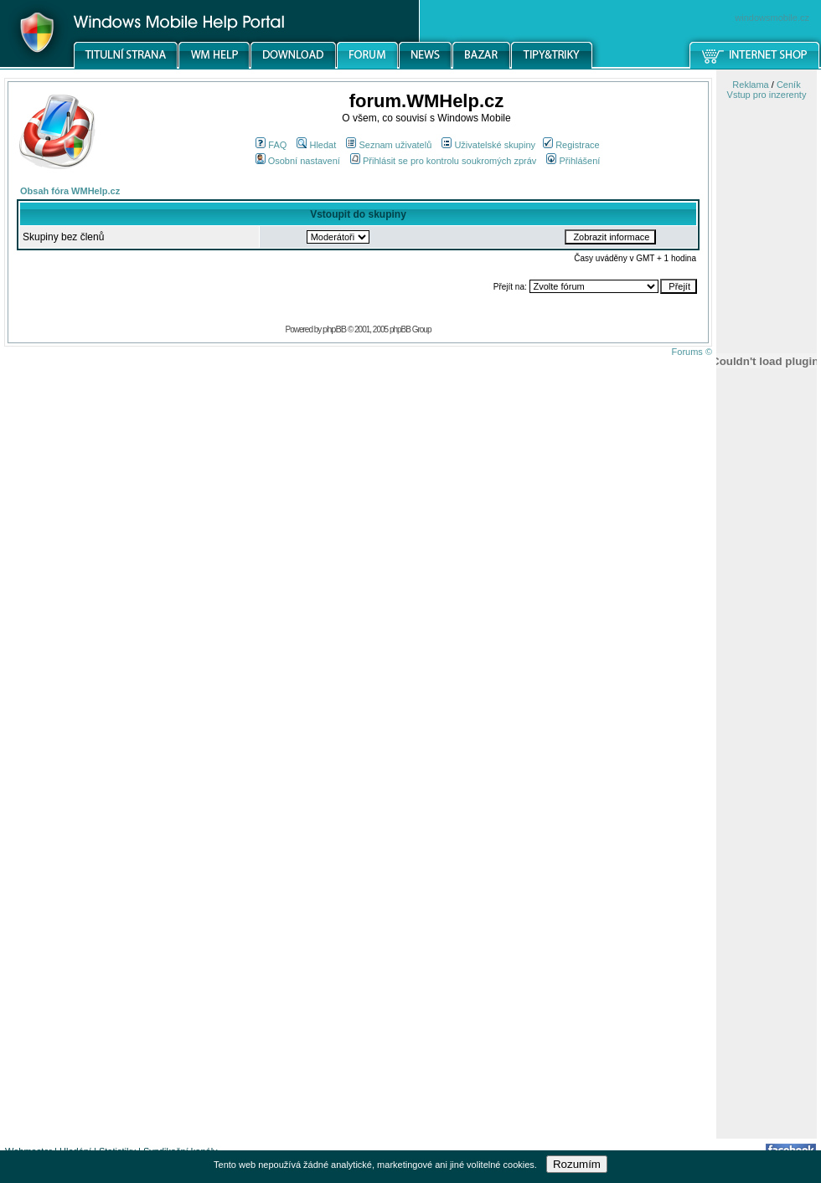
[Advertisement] (766, 873)
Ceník (789, 85)
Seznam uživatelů (388, 145)
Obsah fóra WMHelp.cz (70, 191)
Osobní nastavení (298, 161)
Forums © (692, 352)
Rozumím (577, 1164)
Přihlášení (573, 161)
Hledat (316, 145)
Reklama (750, 85)
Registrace (571, 145)
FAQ (271, 145)
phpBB (334, 329)
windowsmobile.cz (772, 18)
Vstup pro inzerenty (767, 95)
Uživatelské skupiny (488, 145)
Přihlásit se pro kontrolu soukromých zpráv (443, 161)
